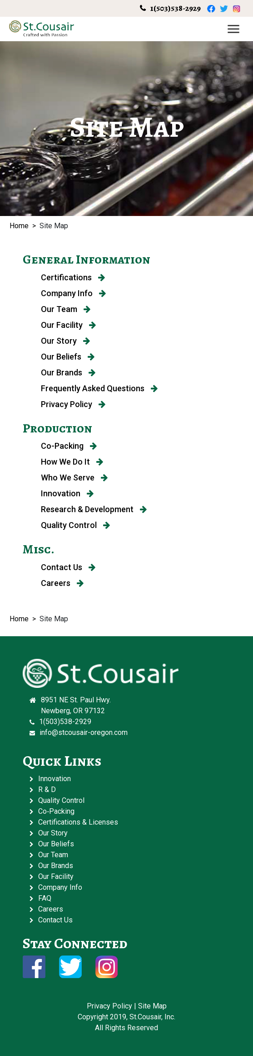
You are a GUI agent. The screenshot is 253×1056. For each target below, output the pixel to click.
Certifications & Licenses (78, 822)
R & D (47, 789)
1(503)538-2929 (175, 8)
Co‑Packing (56, 811)
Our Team (65, 309)
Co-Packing (69, 446)
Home (19, 225)
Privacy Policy (73, 404)
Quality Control (75, 525)
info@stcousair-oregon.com (84, 732)
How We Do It (72, 461)
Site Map (152, 1006)
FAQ (44, 898)
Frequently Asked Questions (99, 388)
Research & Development (94, 509)
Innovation (67, 493)
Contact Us (68, 567)
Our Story (65, 341)
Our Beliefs (67, 356)
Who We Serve (74, 477)
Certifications (73, 277)
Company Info (73, 293)
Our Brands (68, 372)
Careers (62, 583)
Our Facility (68, 325)
